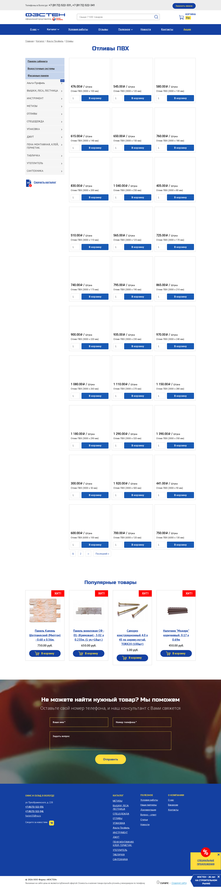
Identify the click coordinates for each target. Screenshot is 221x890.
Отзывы (103, 29)
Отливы (69, 41)
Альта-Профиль (55, 41)
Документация (148, 809)
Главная (29, 41)
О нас (33, 29)
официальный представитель (44, 19)
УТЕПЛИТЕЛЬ (35, 163)
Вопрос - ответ (148, 814)
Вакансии (173, 805)
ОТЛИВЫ (32, 113)
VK (51, 823)
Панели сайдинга (37, 61)
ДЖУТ (30, 136)
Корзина (190, 14)
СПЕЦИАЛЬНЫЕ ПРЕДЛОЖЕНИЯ (205, 862)
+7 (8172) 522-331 (34, 806)
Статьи (144, 819)
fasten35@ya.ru (33, 815)
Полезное (124, 29)
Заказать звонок (184, 5)
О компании (176, 795)
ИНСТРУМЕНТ (35, 98)
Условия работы (78, 29)
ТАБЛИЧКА (33, 155)
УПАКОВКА (33, 129)
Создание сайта (178, 883)
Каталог (52, 29)
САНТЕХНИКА (35, 171)
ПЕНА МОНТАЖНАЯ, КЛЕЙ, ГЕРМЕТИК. (43, 146)
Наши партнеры (148, 805)
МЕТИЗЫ (32, 106)
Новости (146, 29)
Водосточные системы (41, 68)
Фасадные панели (38, 75)
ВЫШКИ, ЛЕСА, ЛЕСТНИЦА (42, 90)
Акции (187, 29)
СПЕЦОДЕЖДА (35, 121)
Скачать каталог (45, 182)
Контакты (167, 29)
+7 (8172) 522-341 (34, 811)
